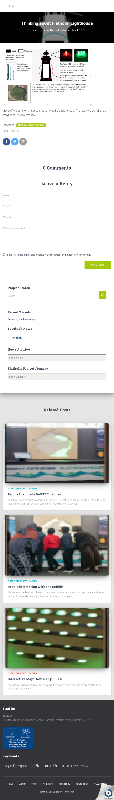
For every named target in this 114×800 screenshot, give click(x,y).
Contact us (82, 784)
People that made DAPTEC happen (34, 494)
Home (11, 784)
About (22, 784)
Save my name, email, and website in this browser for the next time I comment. (49, 254)
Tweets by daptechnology (22, 319)
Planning (14, 130)
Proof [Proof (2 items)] (86, 767)
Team (34, 784)
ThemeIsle (68, 792)
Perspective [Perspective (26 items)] (23, 765)
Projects (48, 784)
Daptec (17, 338)
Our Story (64, 784)
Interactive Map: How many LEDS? (35, 679)
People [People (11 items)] (8, 766)
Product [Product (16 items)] (77, 766)
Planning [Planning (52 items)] (43, 766)
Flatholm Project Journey (31, 125)
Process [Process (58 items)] (62, 766)
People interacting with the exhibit (36, 587)
